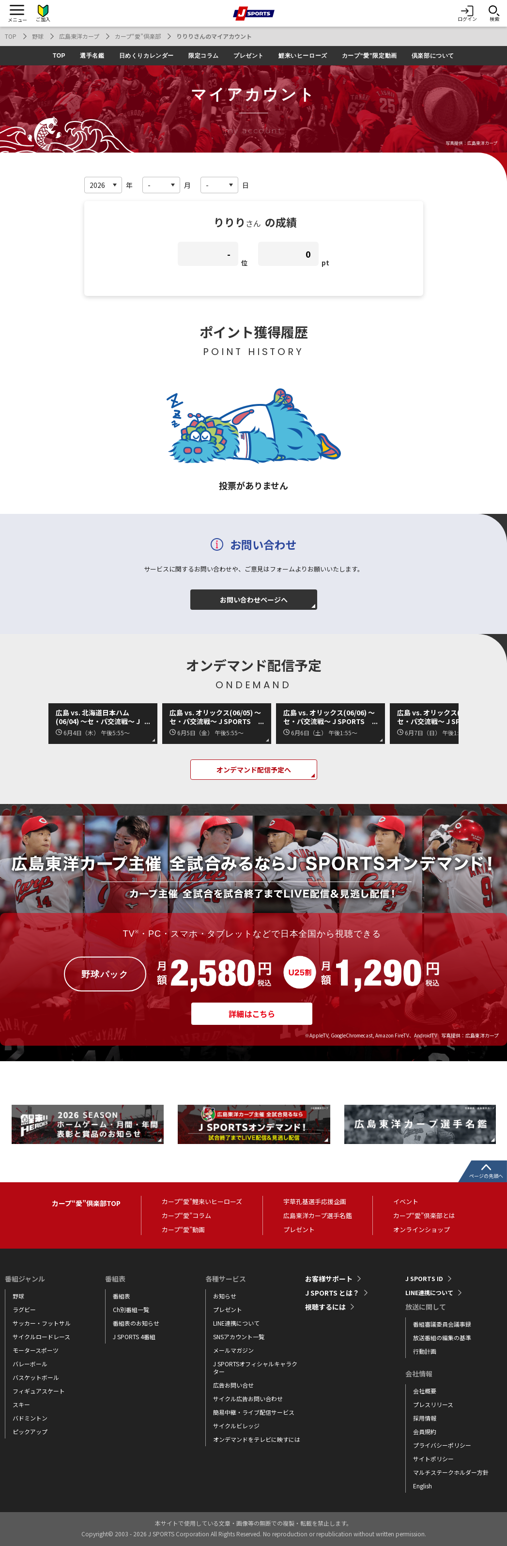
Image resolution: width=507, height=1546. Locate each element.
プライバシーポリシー (442, 1445)
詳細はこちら (251, 1017)
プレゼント (248, 55)
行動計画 (424, 1351)
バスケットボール (36, 1377)
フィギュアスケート (39, 1391)
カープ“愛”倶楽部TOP (86, 1203)
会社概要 (424, 1391)
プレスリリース (433, 1404)
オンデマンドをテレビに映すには (256, 1439)
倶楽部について (433, 55)
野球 (38, 36)
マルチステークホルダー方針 (451, 1472)
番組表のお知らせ (136, 1323)
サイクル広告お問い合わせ (248, 1398)
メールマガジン (233, 1350)
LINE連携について (236, 1323)
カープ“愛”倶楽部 (138, 36)
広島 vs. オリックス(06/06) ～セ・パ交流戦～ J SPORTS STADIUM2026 (329, 717)
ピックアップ (30, 1431)
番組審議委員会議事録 (442, 1324)
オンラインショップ (421, 1229)
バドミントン (30, 1418)
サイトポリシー (433, 1458)
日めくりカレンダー (146, 55)
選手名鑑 (92, 55)
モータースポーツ (36, 1350)
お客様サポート (329, 1278)
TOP (10, 36)
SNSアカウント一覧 (238, 1336)
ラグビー (24, 1309)
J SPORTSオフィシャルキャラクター (255, 1368)
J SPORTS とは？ (332, 1292)
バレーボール (30, 1364)
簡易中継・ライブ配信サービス (253, 1412)
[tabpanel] (88, 1124)
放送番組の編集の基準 (442, 1337)
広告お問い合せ (233, 1385)
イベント (405, 1201)
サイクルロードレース (41, 1336)
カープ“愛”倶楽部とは (424, 1215)
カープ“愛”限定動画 (369, 55)
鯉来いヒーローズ (302, 55)
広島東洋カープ (79, 36)
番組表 (121, 1296)
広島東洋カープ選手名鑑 (317, 1215)
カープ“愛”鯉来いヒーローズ (202, 1201)
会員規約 (424, 1431)
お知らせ (224, 1296)
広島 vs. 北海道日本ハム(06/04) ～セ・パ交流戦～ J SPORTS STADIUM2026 (98, 717)
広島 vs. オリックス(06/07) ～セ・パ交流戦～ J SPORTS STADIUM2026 (443, 717)
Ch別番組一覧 (131, 1309)
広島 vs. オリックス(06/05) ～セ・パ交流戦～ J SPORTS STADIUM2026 (215, 717)
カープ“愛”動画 (183, 1229)
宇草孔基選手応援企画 (314, 1201)
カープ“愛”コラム (186, 1215)
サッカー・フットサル (42, 1323)
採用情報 (424, 1418)
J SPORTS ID (425, 1278)
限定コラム (203, 55)
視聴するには (325, 1306)
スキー (21, 1404)
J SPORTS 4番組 (134, 1336)
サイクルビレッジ (236, 1426)
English (422, 1486)
